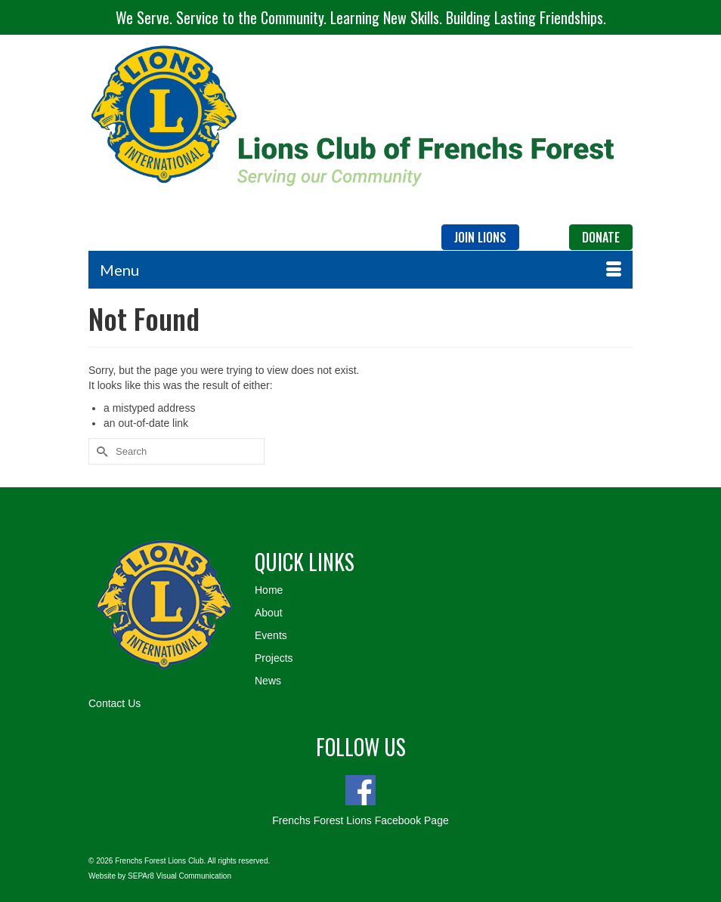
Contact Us (114, 703)
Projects (274, 658)
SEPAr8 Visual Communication (179, 876)
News (268, 681)
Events (271, 635)
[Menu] (360, 270)
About (269, 613)
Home (269, 590)
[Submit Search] (99, 451)
